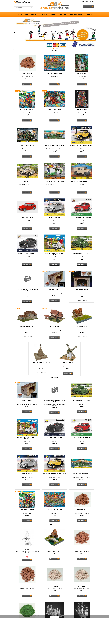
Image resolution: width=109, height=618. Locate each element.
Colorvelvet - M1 (23, 112)
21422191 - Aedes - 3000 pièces (23, 76)
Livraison (23, 611)
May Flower (23, 516)
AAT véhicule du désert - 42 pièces (85, 147)
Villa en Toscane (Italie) (44, 255)
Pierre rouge (85, 516)
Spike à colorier (44, 109)
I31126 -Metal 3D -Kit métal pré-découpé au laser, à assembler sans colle (65, 520)
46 (64, 261)
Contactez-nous (25, 595)
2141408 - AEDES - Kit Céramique (85, 258)
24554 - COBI (24, 221)
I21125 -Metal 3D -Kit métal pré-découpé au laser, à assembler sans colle (44, 520)
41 (23, 262)
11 (65, 152)
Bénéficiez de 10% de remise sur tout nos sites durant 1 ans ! (64, 222)
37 (85, 261)
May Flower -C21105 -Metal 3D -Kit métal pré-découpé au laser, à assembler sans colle (23, 520)
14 (23, 188)
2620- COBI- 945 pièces (64, 112)
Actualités (23, 600)
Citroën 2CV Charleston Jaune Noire (23, 147)
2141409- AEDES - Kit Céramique (44, 445)
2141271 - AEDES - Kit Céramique (44, 294)
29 (44, 484)
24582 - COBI (24, 185)
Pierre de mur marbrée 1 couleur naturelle (23, 479)
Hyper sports (65, 516)
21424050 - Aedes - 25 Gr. (65, 482)
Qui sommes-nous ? (25, 598)
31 (85, 225)
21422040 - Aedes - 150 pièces (65, 445)
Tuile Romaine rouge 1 (65, 441)
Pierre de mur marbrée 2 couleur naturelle (44, 479)
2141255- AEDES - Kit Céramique (65, 294)
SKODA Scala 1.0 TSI (24, 182)
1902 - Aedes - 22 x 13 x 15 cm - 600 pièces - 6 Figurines (23, 259)
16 (23, 448)
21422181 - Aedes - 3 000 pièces (44, 482)
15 (24, 152)
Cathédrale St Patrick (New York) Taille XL (85, 479)
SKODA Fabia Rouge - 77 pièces (65, 183)
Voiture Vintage (44, 516)
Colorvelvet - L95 (44, 112)
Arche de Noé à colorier (44, 73)
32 (24, 78)
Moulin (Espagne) (64, 291)
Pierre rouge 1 (23, 73)
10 (44, 115)
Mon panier (23, 608)
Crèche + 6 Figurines (24, 255)
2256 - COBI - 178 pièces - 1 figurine (44, 149)
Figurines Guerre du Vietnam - (64, 147)
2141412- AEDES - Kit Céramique (65, 258)
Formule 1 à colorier (23, 109)
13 (65, 188)
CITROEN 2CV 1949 (44, 182)
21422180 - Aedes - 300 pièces (24, 482)
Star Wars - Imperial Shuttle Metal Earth (23, 442)
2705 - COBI (44, 221)
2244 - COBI (85, 149)
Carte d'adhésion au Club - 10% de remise (65, 219)
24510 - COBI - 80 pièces (44, 185)
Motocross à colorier (85, 73)
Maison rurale (64, 255)
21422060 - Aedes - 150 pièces (85, 445)
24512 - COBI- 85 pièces (23, 149)
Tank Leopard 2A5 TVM (65, 109)
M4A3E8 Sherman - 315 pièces (44, 219)
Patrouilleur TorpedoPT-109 (85, 110)
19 (65, 225)
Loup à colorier (65, 73)
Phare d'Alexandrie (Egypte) (44, 292)
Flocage (64, 478)
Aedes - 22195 (85, 519)
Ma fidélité (88, 9)
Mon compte (24, 606)
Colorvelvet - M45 (85, 76)
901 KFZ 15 (44, 146)
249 (85, 116)
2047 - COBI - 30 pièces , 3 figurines (65, 149)
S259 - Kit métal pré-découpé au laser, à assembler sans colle (23, 446)
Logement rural (85, 255)
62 (44, 297)
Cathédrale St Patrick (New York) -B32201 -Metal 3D (85, 483)
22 (44, 152)
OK (54, 617)
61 (65, 115)
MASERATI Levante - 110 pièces (85, 183)
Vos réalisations (24, 603)
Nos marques (54, 567)
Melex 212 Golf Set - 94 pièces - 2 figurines (24, 219)
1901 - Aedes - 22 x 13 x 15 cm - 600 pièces (85, 222)
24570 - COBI (65, 185)
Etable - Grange (85, 218)
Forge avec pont (44, 441)
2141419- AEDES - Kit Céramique (44, 258)
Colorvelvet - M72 (44, 76)
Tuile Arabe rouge (85, 441)
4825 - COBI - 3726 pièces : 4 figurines (85, 113)
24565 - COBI (85, 185)
